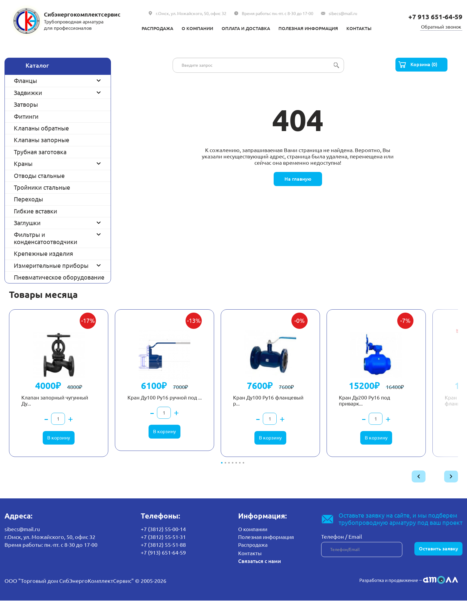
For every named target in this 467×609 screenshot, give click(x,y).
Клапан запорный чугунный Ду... (46, 405)
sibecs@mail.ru (343, 13)
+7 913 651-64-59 (433, 16)
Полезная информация (316, 28)
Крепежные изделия (43, 253)
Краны (23, 163)
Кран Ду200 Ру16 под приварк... (369, 405)
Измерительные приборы (51, 265)
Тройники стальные (42, 187)
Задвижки (28, 92)
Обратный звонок (439, 26)
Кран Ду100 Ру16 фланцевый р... (257, 405)
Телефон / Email (341, 546)
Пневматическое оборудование (59, 277)
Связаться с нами (260, 569)
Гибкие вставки (35, 211)
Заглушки (27, 222)
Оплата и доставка (243, 28)
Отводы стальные (39, 175)
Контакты (374, 28)
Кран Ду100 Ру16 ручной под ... (162, 405)
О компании (188, 28)
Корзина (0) (425, 65)
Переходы (28, 199)
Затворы (26, 104)
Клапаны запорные (41, 139)
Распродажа (142, 28)
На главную (297, 179)
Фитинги (26, 116)
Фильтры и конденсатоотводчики (45, 238)
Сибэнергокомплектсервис (86, 14)
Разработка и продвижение (382, 588)
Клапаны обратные (41, 128)
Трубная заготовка (40, 151)
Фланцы (25, 80)
